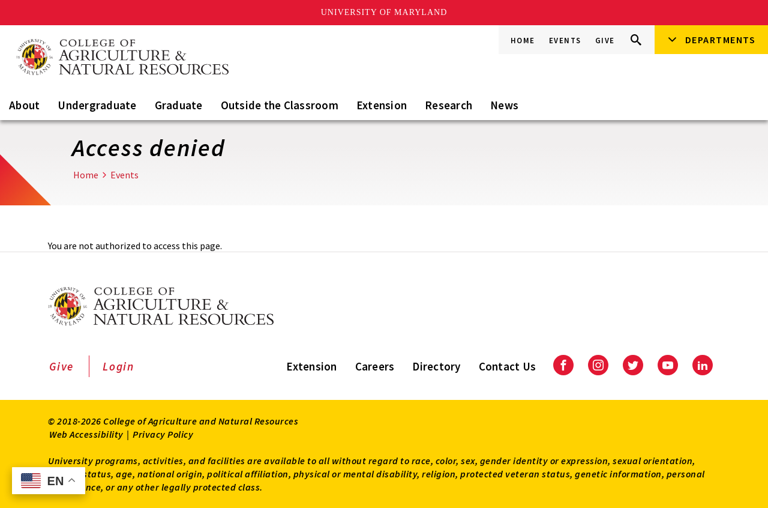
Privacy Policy (163, 434)
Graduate (179, 105)
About (24, 105)
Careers (375, 366)
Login (118, 366)
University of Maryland (384, 12)
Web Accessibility (86, 434)
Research (448, 105)
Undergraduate (97, 105)
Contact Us (507, 366)
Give (605, 40)
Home (523, 40)
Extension (381, 105)
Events (565, 40)
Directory (436, 366)
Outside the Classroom (279, 105)
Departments (720, 40)
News (504, 105)
